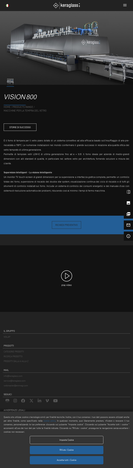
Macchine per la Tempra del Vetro (25, 110)
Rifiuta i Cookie (67, 450)
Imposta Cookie (66, 440)
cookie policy (49, 421)
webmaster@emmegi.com (16, 385)
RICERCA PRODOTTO (13, 356)
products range (23, 107)
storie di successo (20, 127)
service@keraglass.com (15, 381)
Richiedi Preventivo (66, 225)
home (7, 107)
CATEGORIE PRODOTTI (14, 351)
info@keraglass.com (13, 376)
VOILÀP (7, 337)
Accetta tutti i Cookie (66, 460)
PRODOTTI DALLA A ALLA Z (16, 361)
